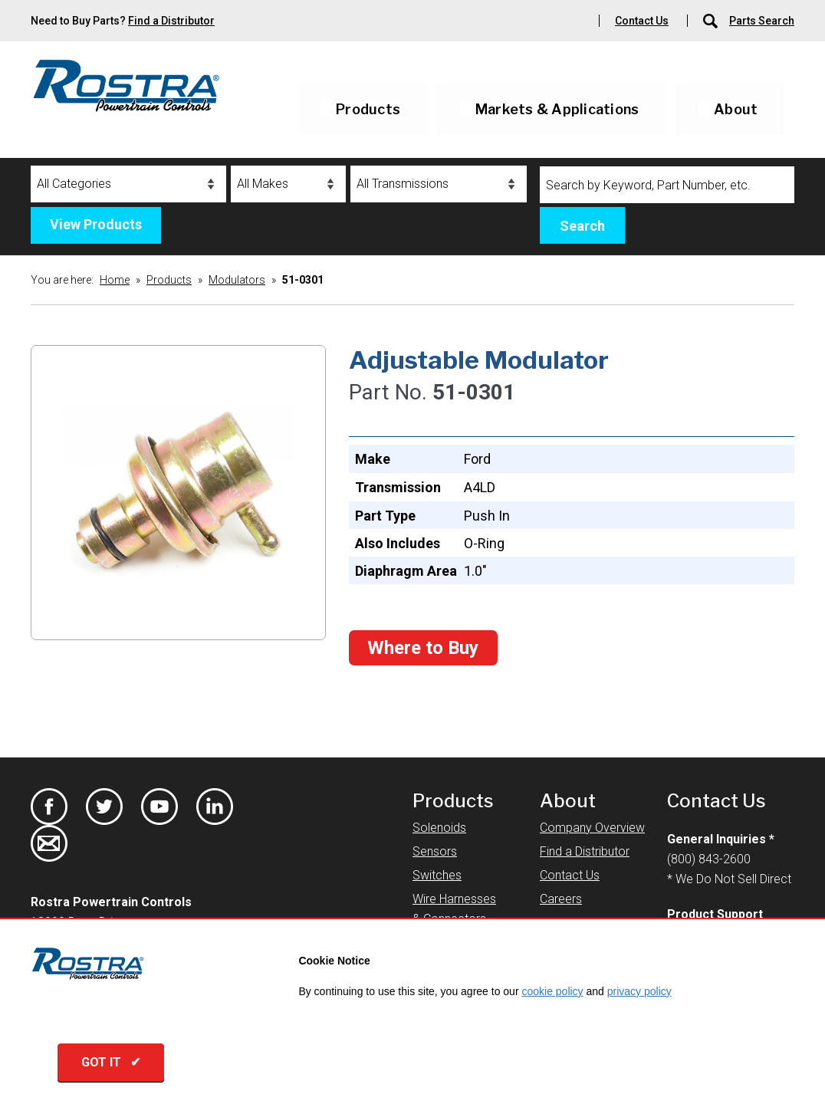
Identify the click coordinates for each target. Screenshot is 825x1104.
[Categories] (128, 184)
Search (582, 226)
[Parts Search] (711, 21)
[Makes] (288, 184)
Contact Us (642, 21)
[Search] (667, 184)
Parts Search (761, 21)
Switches (437, 875)
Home (115, 280)
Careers (561, 899)
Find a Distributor (171, 21)
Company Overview (592, 827)
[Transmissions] (438, 184)
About (736, 109)
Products (368, 109)
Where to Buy (422, 648)
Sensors (434, 851)
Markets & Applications (557, 109)
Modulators (237, 280)
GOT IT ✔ (118, 1065)
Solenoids (439, 827)
